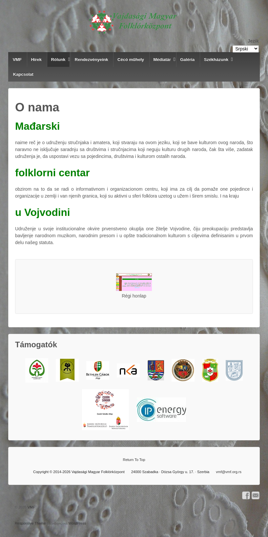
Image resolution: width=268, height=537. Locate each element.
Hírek (36, 59)
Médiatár (162, 59)
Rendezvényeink (91, 59)
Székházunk (216, 59)
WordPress (77, 523)
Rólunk (58, 59)
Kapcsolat (23, 74)
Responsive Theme (30, 523)
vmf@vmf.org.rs (228, 472)
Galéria (187, 59)
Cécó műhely (130, 59)
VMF (17, 59)
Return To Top (134, 460)
